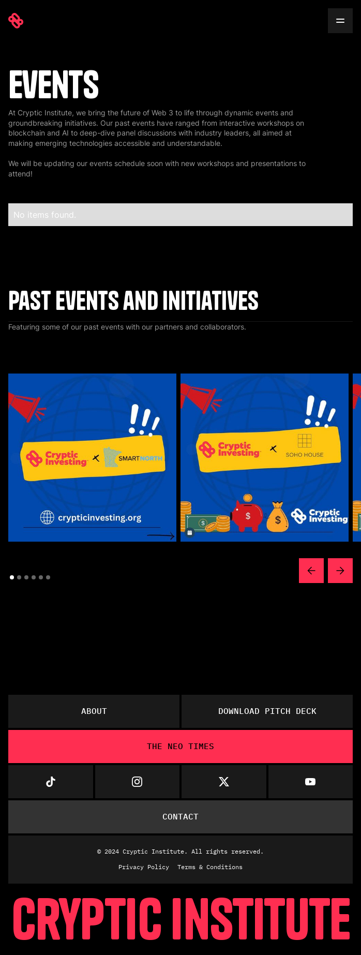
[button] (311, 570)
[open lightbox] (92, 458)
